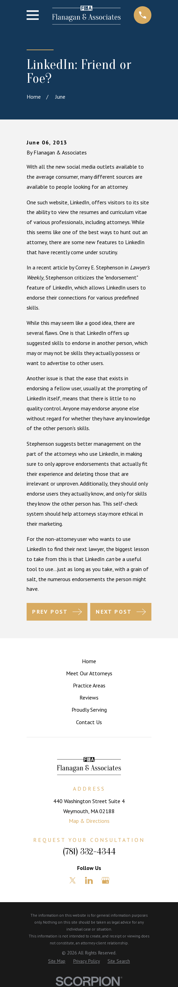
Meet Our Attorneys (89, 673)
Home (89, 661)
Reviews (89, 697)
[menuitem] (56, 961)
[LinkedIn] (89, 880)
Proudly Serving (89, 709)
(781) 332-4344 (89, 851)
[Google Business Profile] (105, 880)
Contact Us (89, 722)
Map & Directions (89, 820)
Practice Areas (89, 685)
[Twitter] (72, 880)
